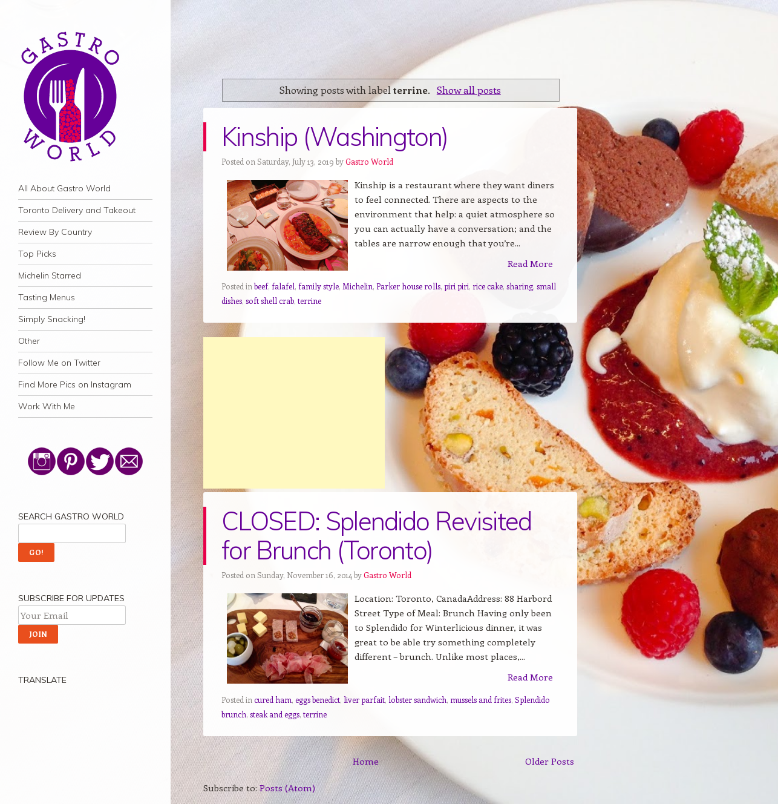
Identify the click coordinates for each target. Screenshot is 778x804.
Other (29, 340)
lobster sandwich (417, 699)
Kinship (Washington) (334, 136)
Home (366, 761)
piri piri (456, 286)
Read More (530, 263)
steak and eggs (274, 714)
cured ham (273, 699)
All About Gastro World (64, 188)
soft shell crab (270, 300)
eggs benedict (317, 699)
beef (261, 286)
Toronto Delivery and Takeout (77, 210)
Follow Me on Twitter (59, 362)
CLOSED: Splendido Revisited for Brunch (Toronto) (376, 535)
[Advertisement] (294, 413)
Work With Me (46, 406)
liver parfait (364, 699)
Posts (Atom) (287, 788)
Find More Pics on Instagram (74, 384)
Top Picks (37, 253)
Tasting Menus (46, 297)
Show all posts (469, 89)
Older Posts (549, 761)
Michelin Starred (49, 275)
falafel (283, 286)
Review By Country (55, 231)
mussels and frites (480, 699)
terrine (309, 300)
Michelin (357, 286)
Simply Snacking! (51, 319)
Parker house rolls (408, 286)
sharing (519, 286)
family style (318, 286)
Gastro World (369, 161)
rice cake (487, 286)
